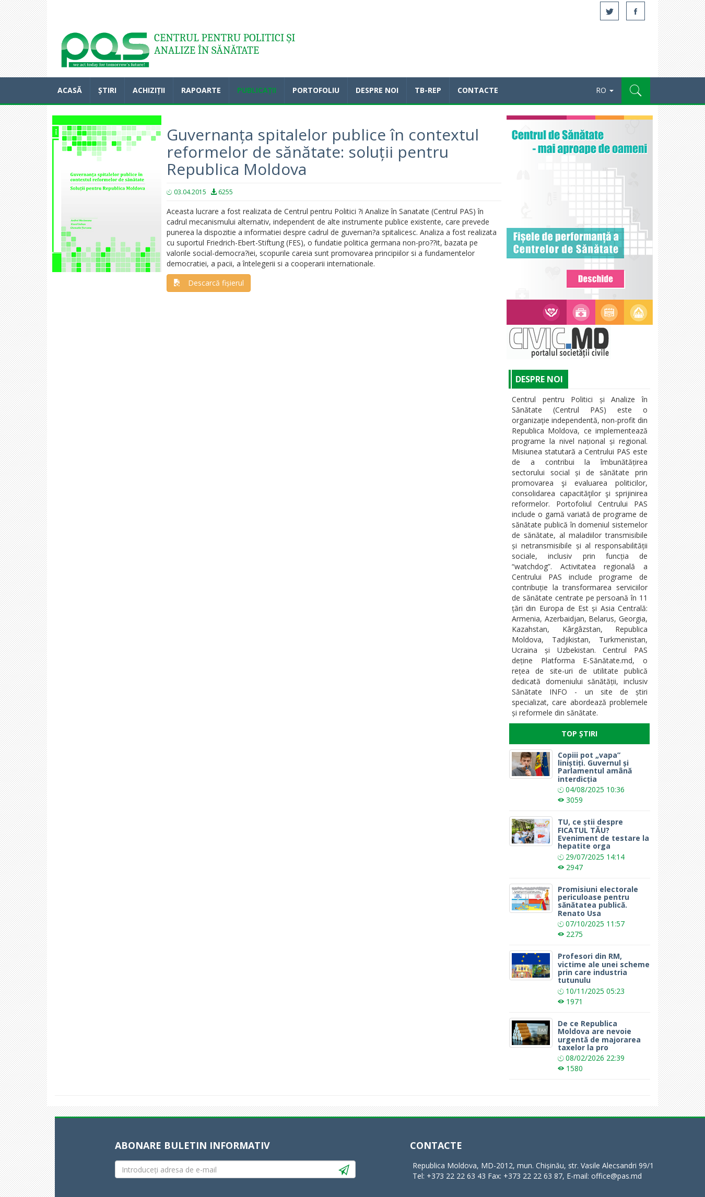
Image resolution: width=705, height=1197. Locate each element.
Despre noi (377, 90)
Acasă (104, 52)
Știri (107, 90)
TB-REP (428, 90)
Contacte (477, 90)
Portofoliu (315, 90)
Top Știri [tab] (579, 733)
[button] (635, 90)
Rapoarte (201, 90)
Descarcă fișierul (208, 283)
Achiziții (149, 90)
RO (605, 90)
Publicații (256, 90)
